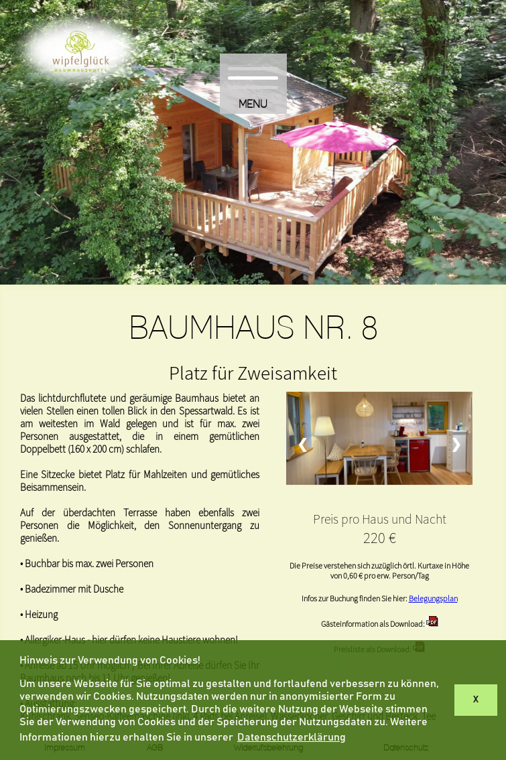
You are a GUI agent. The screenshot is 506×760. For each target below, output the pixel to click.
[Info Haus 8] (432, 624)
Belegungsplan (433, 598)
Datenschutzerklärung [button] (291, 737)
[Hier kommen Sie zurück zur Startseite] (80, 92)
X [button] (476, 699)
